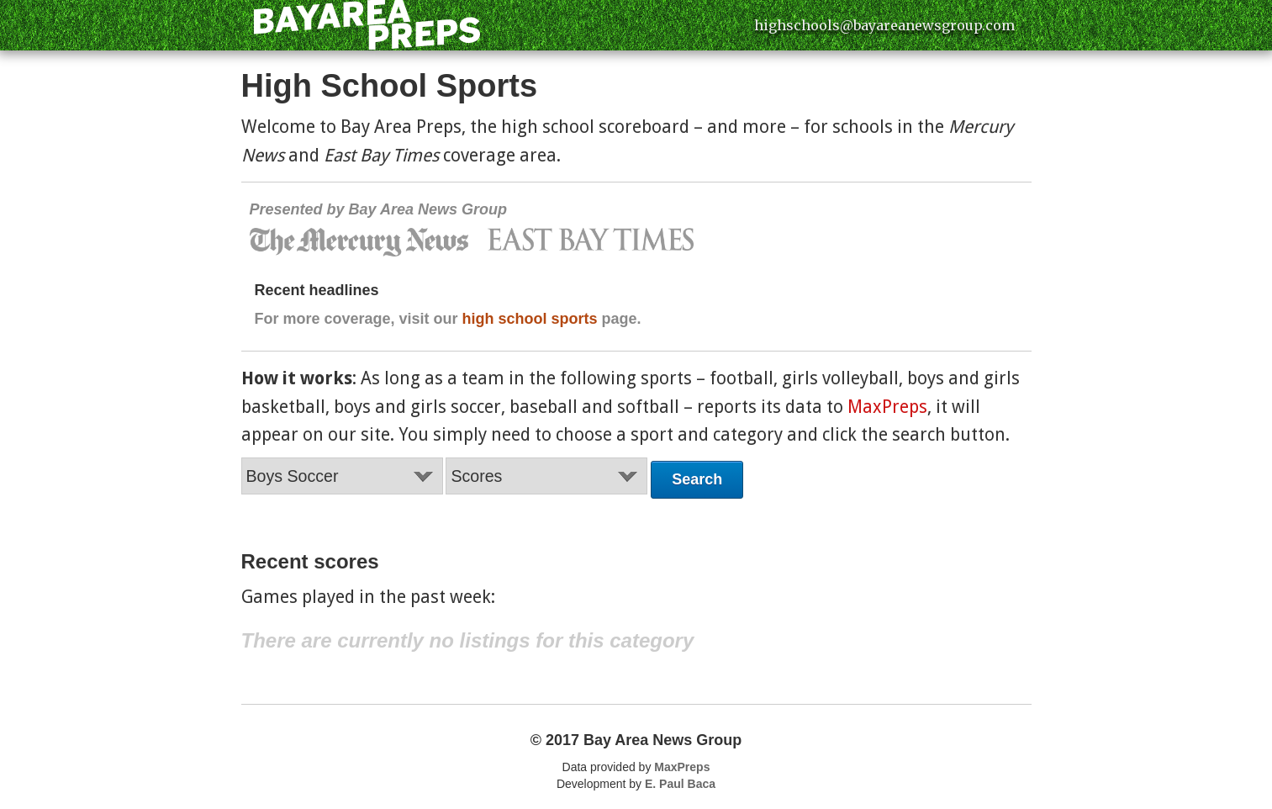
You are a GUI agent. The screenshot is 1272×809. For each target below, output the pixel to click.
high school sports (530, 318)
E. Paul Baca (680, 783)
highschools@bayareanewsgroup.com (884, 25)
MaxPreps (887, 406)
